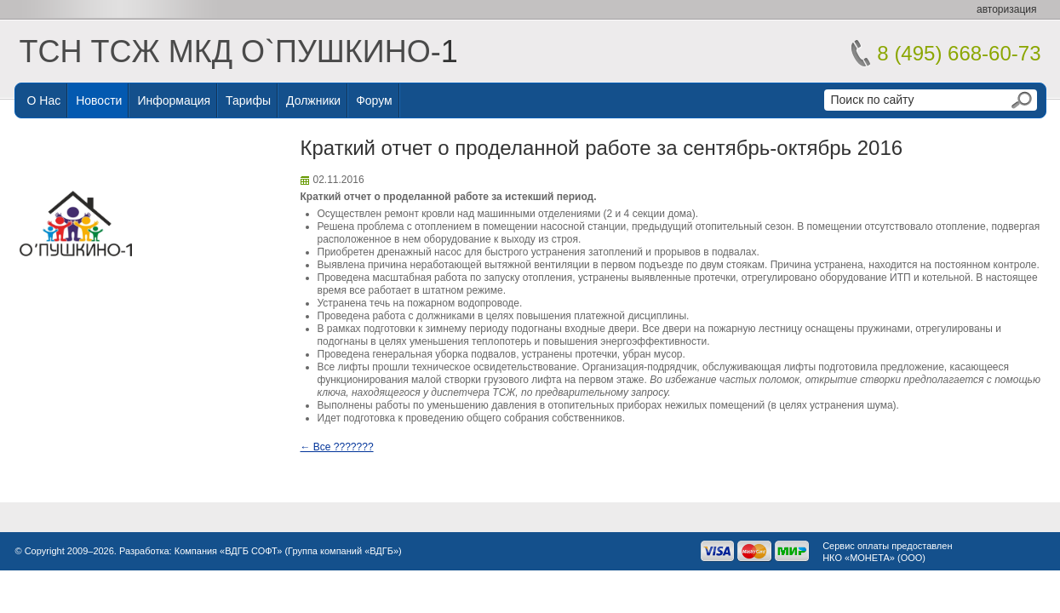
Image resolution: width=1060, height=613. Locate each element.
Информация (173, 100)
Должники (313, 100)
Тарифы (248, 100)
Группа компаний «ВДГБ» (343, 551)
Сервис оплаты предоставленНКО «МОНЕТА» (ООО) (887, 552)
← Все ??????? (337, 447)
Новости (99, 100)
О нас (44, 100)
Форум (374, 100)
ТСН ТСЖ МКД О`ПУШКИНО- (230, 51)
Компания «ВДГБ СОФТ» (229, 551)
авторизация (1006, 9)
